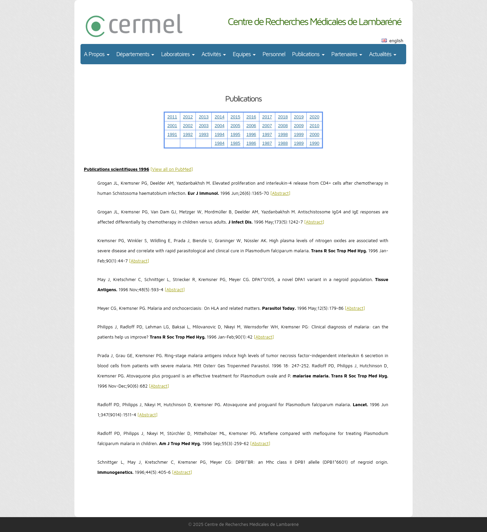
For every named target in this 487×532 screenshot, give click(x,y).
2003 (204, 125)
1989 (299, 143)
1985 (235, 143)
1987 (267, 143)
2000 (314, 134)
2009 (299, 125)
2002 (188, 125)
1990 (314, 143)
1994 (220, 134)
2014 (220, 116)
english (396, 40)
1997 (267, 134)
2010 (314, 125)
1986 (251, 143)
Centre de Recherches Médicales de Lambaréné (314, 21)
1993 (204, 134)
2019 (299, 116)
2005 (235, 125)
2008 (283, 125)
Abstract (280, 193)
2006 (251, 125)
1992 (188, 134)
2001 (172, 125)
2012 (188, 116)
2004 (220, 125)
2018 (283, 116)
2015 (235, 116)
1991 (172, 134)
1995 (235, 134)
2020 (314, 116)
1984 (220, 143)
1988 (283, 143)
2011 (172, 116)
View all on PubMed (171, 169)
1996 (251, 134)
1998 (283, 134)
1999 (299, 134)
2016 (251, 116)
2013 (204, 116)
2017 (267, 116)
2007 (267, 125)
